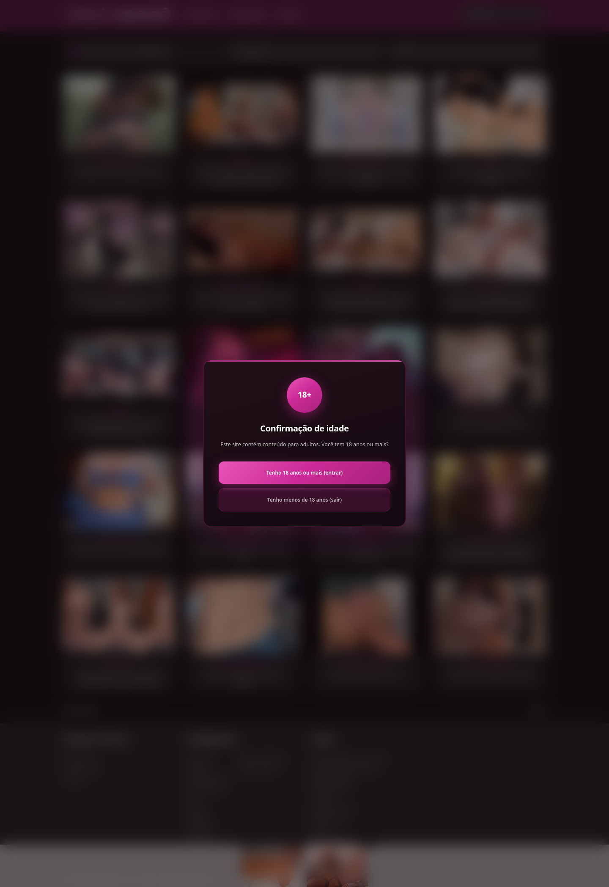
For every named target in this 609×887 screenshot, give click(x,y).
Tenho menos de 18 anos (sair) (304, 499)
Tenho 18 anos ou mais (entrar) (304, 472)
